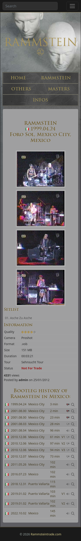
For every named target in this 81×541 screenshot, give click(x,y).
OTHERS (21, 89)
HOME (18, 78)
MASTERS (59, 89)
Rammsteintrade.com (46, 534)
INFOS (40, 100)
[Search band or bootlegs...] (30, 6)
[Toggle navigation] (72, 6)
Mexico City (36, 411)
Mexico (33, 474)
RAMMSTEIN (56, 78)
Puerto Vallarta (38, 484)
